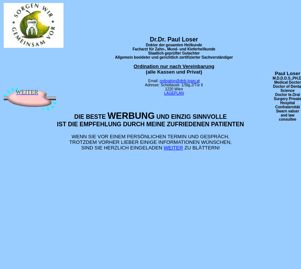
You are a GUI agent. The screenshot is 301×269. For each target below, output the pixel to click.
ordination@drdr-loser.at (179, 81)
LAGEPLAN (174, 93)
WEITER (173, 148)
